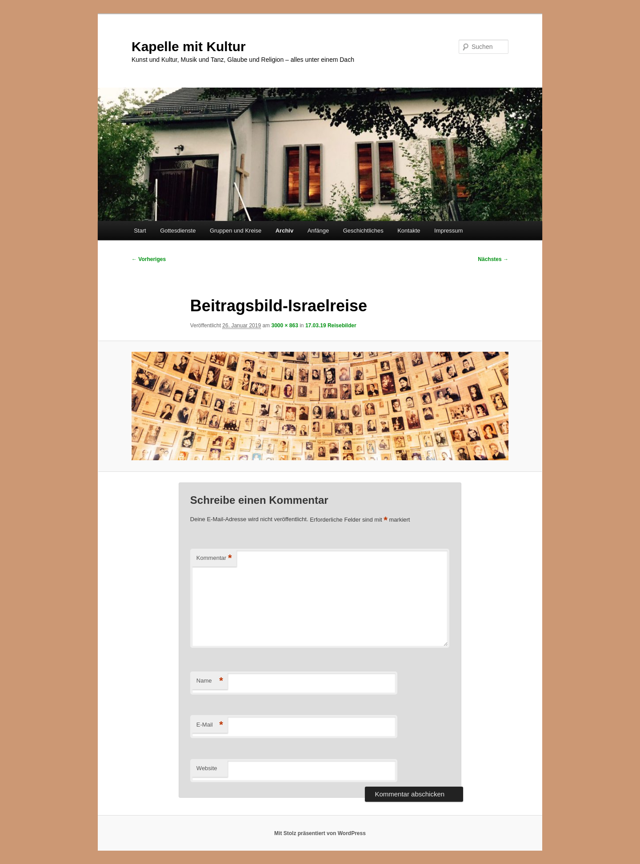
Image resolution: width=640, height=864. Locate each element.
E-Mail (209, 725)
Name (209, 681)
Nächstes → (493, 259)
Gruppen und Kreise (235, 230)
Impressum (448, 230)
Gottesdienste (178, 230)
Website (206, 768)
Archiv (284, 230)
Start (140, 230)
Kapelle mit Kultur (189, 46)
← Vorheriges (149, 259)
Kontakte (408, 230)
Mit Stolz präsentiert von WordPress (320, 833)
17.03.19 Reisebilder (330, 325)
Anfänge (318, 230)
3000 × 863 (284, 325)
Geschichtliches (363, 230)
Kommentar (214, 558)
